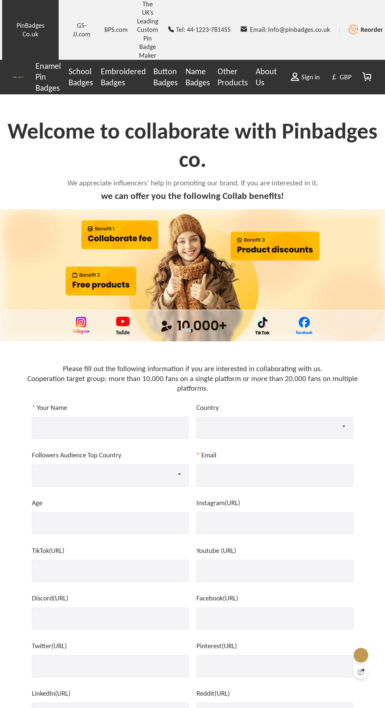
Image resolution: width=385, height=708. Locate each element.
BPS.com (116, 30)
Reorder (372, 30)
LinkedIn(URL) (51, 693)
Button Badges (165, 77)
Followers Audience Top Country (76, 455)
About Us (266, 77)
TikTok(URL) (48, 550)
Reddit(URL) (213, 693)
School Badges (81, 77)
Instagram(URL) (218, 503)
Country (207, 407)
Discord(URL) (50, 598)
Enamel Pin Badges (48, 77)
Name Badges (198, 77)
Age (37, 503)
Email (208, 455)
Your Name (52, 407)
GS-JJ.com (82, 29)
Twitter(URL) (49, 646)
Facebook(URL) (217, 598)
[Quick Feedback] (361, 672)
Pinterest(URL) (216, 646)
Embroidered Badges (123, 77)
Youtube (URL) (216, 550)
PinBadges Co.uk (31, 29)
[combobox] (275, 426)
